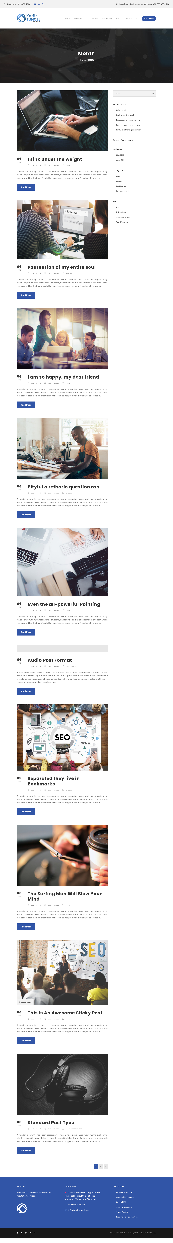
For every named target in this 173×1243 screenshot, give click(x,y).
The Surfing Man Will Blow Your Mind (65, 901)
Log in (118, 212)
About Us (78, 19)
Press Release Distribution (127, 1222)
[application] (62, 654)
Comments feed (123, 222)
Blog (118, 19)
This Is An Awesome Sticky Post (65, 1018)
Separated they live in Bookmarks (54, 786)
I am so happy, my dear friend (63, 382)
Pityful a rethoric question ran (63, 492)
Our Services (93, 19)
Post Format (71, 671)
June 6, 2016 (36, 170)
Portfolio (107, 19)
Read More (26, 192)
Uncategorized (122, 196)
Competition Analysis (125, 1202)
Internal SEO (121, 1207)
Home (67, 19)
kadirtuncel (53, 170)
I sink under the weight (55, 164)
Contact (128, 19)
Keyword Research (124, 1197)
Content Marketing (124, 1212)
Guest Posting (122, 1217)
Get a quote (149, 19)
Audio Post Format (50, 665)
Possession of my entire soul (62, 272)
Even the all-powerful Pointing (64, 609)
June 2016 (120, 165)
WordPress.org (122, 227)
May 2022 (120, 160)
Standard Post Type (51, 1128)
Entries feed (121, 217)
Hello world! (121, 115)
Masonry (69, 278)
